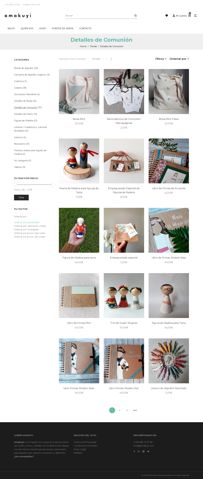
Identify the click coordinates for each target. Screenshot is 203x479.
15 (111, 59)
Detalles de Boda (23, 101)
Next (135, 410)
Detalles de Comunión (25, 107)
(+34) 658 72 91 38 (143, 442)
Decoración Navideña (25, 94)
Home (83, 46)
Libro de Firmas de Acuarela (168, 188)
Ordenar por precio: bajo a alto (29, 233)
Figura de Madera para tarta (79, 257)
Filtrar (21, 197)
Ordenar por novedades (26, 229)
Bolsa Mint (79, 119)
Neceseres (19, 144)
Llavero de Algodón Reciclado (169, 388)
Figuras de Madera (23, 120)
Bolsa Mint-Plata (168, 119)
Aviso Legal (80, 449)
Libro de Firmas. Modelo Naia (169, 257)
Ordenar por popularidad (26, 222)
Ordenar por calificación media (30, 226)
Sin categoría (21, 160)
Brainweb (152, 475)
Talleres (18, 167)
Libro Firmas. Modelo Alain (79, 388)
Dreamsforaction (166, 475)
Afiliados (78, 453)
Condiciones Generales (85, 445)
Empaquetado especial (124, 257)
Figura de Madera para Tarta (169, 323)
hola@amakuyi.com (144, 445)
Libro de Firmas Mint (79, 323)
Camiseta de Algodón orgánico (30, 74)
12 (107, 59)
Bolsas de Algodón (23, 68)
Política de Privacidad (85, 442)
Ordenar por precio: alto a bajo (29, 236)
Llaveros (18, 137)
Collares (18, 87)
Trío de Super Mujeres (123, 323)
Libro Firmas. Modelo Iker (124, 388)
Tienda (93, 46)
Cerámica (19, 81)
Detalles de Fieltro (23, 114)
